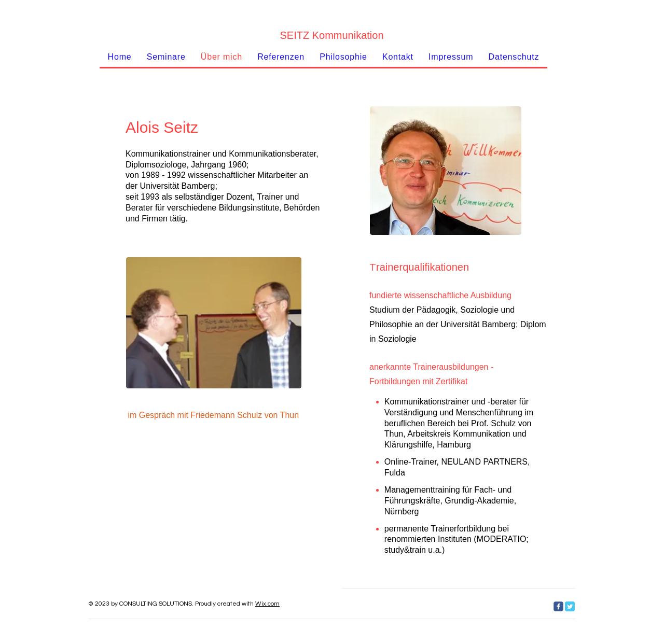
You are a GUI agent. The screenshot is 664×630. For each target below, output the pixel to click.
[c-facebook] (558, 606)
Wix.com (267, 603)
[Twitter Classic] (570, 606)
